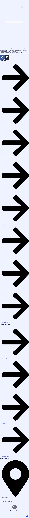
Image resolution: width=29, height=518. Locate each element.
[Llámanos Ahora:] (14, 507)
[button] (22, 7)
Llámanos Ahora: (14, 511)
